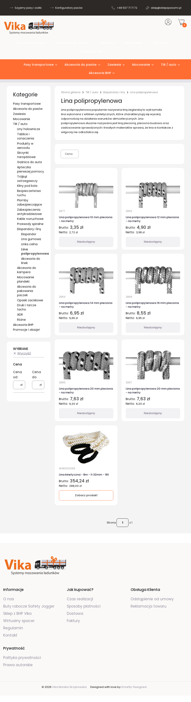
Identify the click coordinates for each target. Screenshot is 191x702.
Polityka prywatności (22, 657)
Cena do (36, 374)
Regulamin (13, 628)
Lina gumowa (31, 239)
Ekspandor (28, 234)
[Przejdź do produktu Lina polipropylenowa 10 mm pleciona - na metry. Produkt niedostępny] (86, 189)
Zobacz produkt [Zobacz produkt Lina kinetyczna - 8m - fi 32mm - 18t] (86, 495)
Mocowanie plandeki (25, 279)
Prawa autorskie (18, 664)
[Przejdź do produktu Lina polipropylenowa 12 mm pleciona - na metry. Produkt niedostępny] (153, 189)
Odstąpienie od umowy (152, 599)
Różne (21, 320)
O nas (8, 599)
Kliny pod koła (27, 186)
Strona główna (70, 92)
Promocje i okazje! (26, 330)
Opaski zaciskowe (30, 300)
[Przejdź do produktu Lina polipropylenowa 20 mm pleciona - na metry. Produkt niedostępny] (86, 361)
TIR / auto (20, 124)
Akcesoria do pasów (27, 109)
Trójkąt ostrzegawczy (27, 178)
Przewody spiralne (30, 224)
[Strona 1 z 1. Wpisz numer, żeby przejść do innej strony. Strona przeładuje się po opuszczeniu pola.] (122, 522)
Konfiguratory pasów (69, 8)
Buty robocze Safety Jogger (29, 606)
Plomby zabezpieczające (29, 202)
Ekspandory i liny (29, 229)
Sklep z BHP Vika (18, 613)
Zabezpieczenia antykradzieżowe (29, 211)
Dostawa (75, 613)
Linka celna (29, 244)
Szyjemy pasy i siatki (28, 8)
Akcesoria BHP (23, 325)
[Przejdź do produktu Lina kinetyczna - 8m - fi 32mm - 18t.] (86, 447)
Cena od (17, 374)
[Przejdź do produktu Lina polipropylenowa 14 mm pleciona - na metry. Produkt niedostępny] (86, 275)
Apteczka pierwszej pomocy (30, 169)
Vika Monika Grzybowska (69, 687)
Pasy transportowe (27, 104)
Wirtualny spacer (19, 620)
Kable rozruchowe (30, 219)
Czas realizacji (80, 599)
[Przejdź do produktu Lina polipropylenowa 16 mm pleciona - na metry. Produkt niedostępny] (153, 275)
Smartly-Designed (134, 687)
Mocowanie (21, 119)
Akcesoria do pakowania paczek (26, 290)
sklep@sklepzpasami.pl (166, 8)
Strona (111, 523)
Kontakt (10, 635)
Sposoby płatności (84, 606)
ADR (20, 314)
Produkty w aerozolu (25, 145)
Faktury (73, 620)
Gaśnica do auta (29, 162)
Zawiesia (19, 114)
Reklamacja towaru (148, 606)
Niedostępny (86, 242)
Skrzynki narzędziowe (26, 155)
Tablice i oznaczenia (25, 136)
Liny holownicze (28, 129)
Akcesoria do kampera (26, 270)
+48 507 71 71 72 (127, 8)
